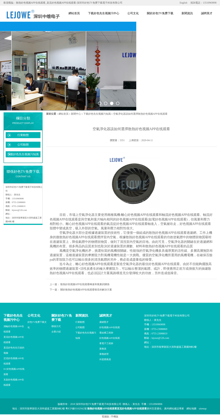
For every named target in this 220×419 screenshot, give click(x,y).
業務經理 (104, 354)
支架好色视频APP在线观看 (14, 382)
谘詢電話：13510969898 (203, 2)
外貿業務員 (105, 359)
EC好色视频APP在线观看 (14, 372)
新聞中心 (76, 114)
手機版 (114, 416)
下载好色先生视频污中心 (103, 13)
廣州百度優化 (154, 408)
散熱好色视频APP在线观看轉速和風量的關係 (85, 284)
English (183, 2)
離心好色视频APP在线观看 (140, 215)
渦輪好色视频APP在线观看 (14, 329)
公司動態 (23, 144)
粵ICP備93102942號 (76, 408)
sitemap (203, 408)
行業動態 (23, 135)
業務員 (102, 348)
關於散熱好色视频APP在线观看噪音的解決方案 (86, 289)
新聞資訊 (187, 13)
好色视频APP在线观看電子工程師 (109, 341)
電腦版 (105, 416)
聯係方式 (56, 326)
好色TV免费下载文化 (37, 325)
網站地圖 (191, 408)
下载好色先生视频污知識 (23, 154)
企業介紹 (56, 331)
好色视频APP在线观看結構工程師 (109, 330)
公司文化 (133, 13)
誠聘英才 (206, 13)
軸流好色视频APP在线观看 (181, 215)
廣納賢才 (104, 322)
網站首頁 (74, 13)
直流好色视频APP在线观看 (14, 340)
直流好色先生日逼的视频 (14, 350)
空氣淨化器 (67, 232)
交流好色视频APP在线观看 (14, 361)
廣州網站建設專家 (174, 408)
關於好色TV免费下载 (160, 13)
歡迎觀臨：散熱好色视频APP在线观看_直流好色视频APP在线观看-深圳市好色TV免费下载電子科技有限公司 (63, 2)
